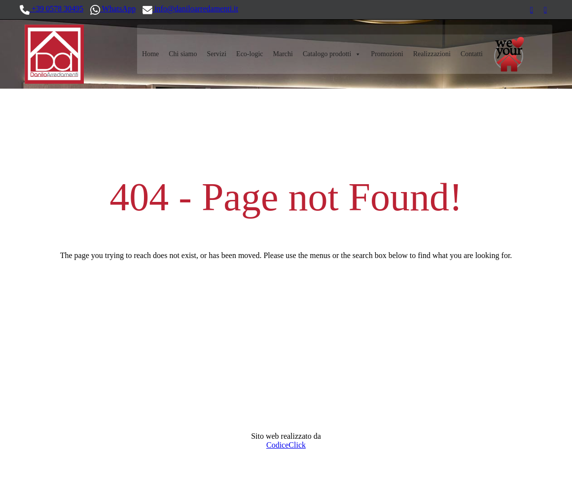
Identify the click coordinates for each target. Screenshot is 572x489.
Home (150, 54)
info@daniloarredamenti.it (190, 9)
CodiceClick (286, 445)
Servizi (216, 54)
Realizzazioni (432, 54)
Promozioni (387, 54)
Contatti (472, 54)
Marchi (283, 54)
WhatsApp (113, 9)
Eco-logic (249, 54)
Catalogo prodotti (332, 54)
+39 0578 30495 (51, 9)
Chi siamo (183, 54)
